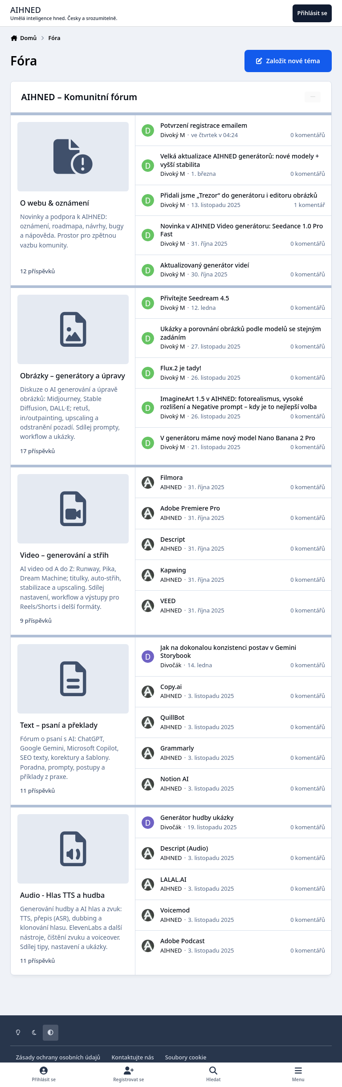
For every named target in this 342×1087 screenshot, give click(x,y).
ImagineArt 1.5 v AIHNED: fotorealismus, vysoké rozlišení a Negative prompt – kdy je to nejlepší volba (238, 403)
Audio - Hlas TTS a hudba (62, 895)
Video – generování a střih (64, 555)
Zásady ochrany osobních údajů (58, 1057)
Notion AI (174, 779)
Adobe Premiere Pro (190, 508)
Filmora (171, 478)
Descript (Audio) (184, 848)
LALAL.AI (173, 879)
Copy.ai (171, 686)
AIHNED (171, 487)
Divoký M (172, 135)
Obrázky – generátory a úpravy (72, 376)
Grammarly (177, 748)
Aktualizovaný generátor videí (204, 265)
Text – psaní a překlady (59, 725)
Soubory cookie (186, 1057)
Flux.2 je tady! (180, 368)
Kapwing (173, 570)
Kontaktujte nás (132, 1057)
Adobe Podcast (182, 941)
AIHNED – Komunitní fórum (79, 97)
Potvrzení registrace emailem (203, 125)
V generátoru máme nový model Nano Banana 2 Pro (237, 438)
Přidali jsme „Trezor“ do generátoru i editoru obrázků (238, 195)
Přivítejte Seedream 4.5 (194, 298)
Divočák (170, 665)
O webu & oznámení (54, 203)
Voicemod (175, 910)
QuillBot (172, 717)
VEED (167, 601)
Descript (172, 539)
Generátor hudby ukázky (196, 817)
